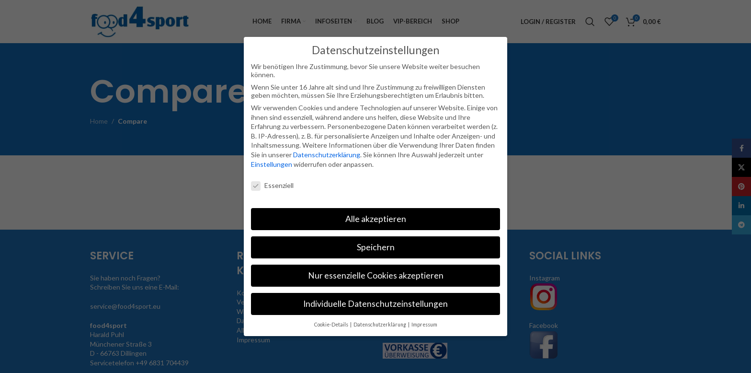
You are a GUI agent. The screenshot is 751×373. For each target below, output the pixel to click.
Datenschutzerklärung (326, 155)
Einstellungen (271, 164)
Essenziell (272, 185)
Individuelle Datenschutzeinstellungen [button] (375, 304)
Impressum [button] (424, 324)
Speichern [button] (376, 247)
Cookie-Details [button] (331, 324)
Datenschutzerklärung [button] (380, 324)
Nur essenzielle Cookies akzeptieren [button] (376, 275)
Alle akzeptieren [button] (375, 219)
